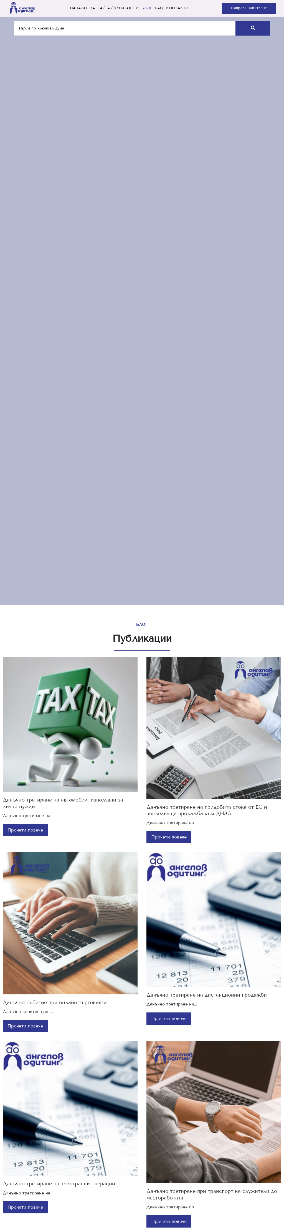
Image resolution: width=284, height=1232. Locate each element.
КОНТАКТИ (177, 8)
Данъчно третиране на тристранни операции (59, 1184)
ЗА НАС (98, 8)
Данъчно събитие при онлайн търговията (55, 1002)
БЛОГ (146, 8)
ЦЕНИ (133, 8)
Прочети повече (25, 830)
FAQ (159, 8)
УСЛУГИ (117, 8)
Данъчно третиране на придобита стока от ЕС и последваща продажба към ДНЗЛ (206, 810)
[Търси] (124, 28)
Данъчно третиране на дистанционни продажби (206, 995)
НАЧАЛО (78, 8)
